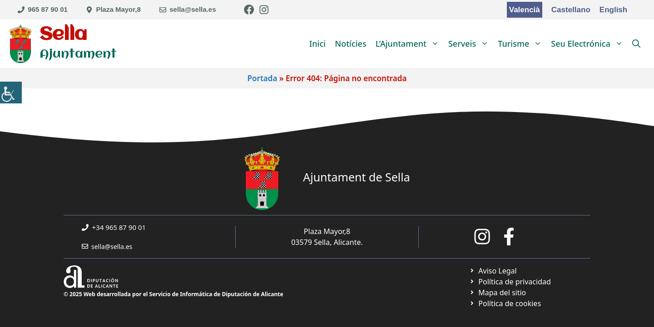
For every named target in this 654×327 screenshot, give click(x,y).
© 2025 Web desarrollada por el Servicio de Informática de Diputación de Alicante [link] (173, 294)
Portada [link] (262, 78)
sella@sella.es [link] (192, 9)
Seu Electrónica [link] (589, 43)
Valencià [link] (524, 9)
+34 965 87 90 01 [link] (119, 227)
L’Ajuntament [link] (410, 43)
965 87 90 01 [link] (48, 9)
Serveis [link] (470, 43)
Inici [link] (317, 43)
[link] (11, 92)
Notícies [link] (351, 43)
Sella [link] (63, 34)
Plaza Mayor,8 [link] (118, 9)
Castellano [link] (570, 9)
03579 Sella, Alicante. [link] (327, 242)
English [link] (613, 9)
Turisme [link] (522, 43)
